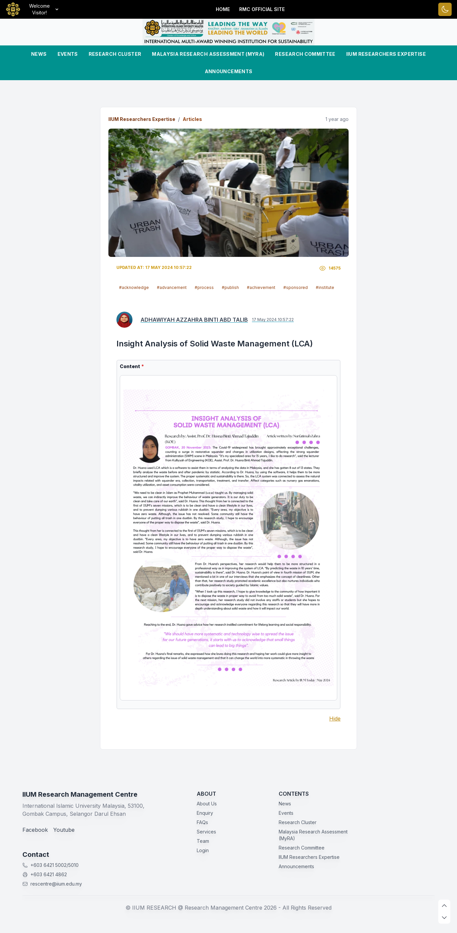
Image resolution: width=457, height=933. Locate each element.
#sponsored (295, 287)
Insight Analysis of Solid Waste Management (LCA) (214, 343)
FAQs (202, 822)
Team (203, 841)
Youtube (64, 829)
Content (132, 366)
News (39, 54)
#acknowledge (134, 287)
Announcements (229, 71)
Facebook (35, 829)
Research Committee (305, 54)
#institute (325, 287)
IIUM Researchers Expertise (386, 54)
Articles (192, 119)
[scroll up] (444, 905)
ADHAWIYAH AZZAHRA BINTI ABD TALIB (194, 319)
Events (68, 54)
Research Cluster (115, 54)
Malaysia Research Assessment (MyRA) (208, 54)
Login (203, 850)
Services (206, 831)
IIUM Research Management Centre (80, 794)
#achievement (261, 287)
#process (204, 287)
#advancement (172, 287)
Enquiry (205, 813)
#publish (230, 287)
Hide (335, 718)
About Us (207, 803)
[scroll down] (444, 917)
